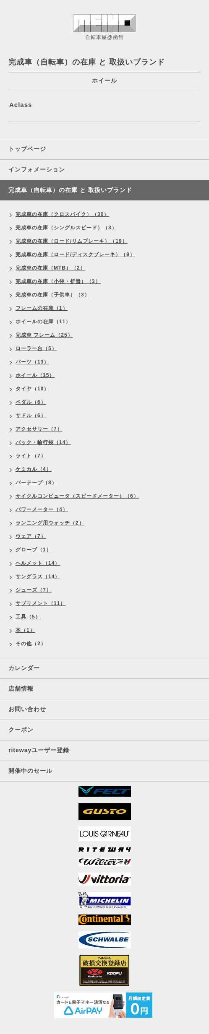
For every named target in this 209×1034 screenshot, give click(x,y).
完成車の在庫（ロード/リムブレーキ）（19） (72, 241)
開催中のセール (30, 770)
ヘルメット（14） (38, 563)
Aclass (20, 104)
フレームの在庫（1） (42, 308)
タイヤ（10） (32, 389)
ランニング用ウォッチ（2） (50, 523)
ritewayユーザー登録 (38, 750)
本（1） (25, 630)
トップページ (27, 148)
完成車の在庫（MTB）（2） (51, 268)
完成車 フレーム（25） (44, 335)
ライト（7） (31, 456)
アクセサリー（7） (39, 429)
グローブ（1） (34, 550)
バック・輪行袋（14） (43, 442)
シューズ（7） (34, 590)
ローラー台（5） (36, 348)
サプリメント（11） (40, 603)
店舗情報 (21, 688)
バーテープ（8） (36, 483)
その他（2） (31, 644)
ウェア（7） (31, 536)
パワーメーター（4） (42, 509)
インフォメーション (36, 169)
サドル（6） (31, 415)
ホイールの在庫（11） (43, 322)
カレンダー (24, 668)
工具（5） (28, 617)
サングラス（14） (38, 576)
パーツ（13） (32, 362)
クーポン (21, 729)
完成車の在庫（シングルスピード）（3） (66, 228)
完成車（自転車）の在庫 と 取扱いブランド (70, 190)
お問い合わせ (27, 709)
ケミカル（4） (34, 469)
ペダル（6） (31, 402)
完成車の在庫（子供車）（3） (53, 295)
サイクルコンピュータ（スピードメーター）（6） (77, 496)
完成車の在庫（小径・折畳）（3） (58, 281)
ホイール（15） (35, 375)
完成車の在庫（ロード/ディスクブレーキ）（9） (75, 254)
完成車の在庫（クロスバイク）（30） (62, 214)
